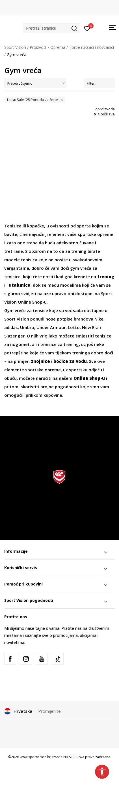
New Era (90, 327)
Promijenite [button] (49, 711)
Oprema (57, 47)
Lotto (74, 327)
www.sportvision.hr (35, 757)
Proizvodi (38, 47)
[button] (51, 28)
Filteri (99, 83)
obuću (10, 378)
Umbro (27, 327)
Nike (98, 319)
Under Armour (51, 327)
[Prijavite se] (87, 28)
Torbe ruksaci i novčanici (91, 47)
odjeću (95, 369)
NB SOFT (70, 757)
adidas (11, 327)
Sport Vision (15, 47)
